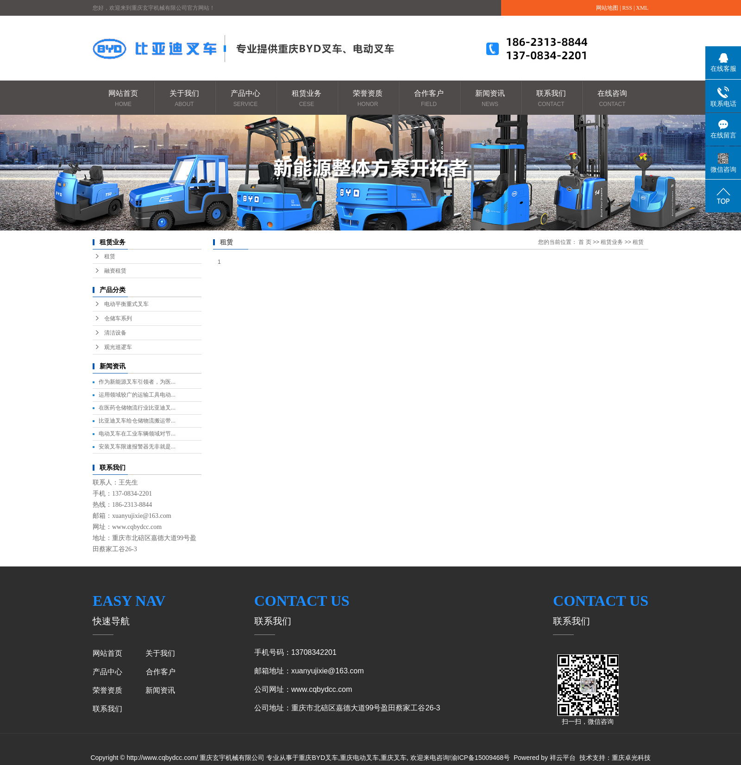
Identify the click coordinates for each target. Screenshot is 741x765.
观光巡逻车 (118, 347)
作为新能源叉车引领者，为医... (137, 382)
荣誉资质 (367, 98)
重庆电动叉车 (359, 757)
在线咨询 (612, 98)
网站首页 (123, 98)
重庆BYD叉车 (318, 757)
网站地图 (607, 8)
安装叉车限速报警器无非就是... (137, 446)
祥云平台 (563, 757)
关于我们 (184, 98)
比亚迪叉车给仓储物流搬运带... (137, 420)
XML (642, 8)
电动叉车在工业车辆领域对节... (137, 433)
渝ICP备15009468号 (480, 757)
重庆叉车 (394, 757)
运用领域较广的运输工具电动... (137, 395)
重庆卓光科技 (631, 757)
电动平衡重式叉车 (126, 304)
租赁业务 (306, 98)
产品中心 (245, 98)
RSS (627, 8)
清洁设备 (115, 333)
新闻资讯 (490, 98)
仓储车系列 (118, 318)
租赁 (109, 256)
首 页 (584, 242)
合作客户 (428, 98)
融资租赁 (115, 270)
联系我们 (551, 98)
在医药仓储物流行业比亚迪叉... (137, 407)
